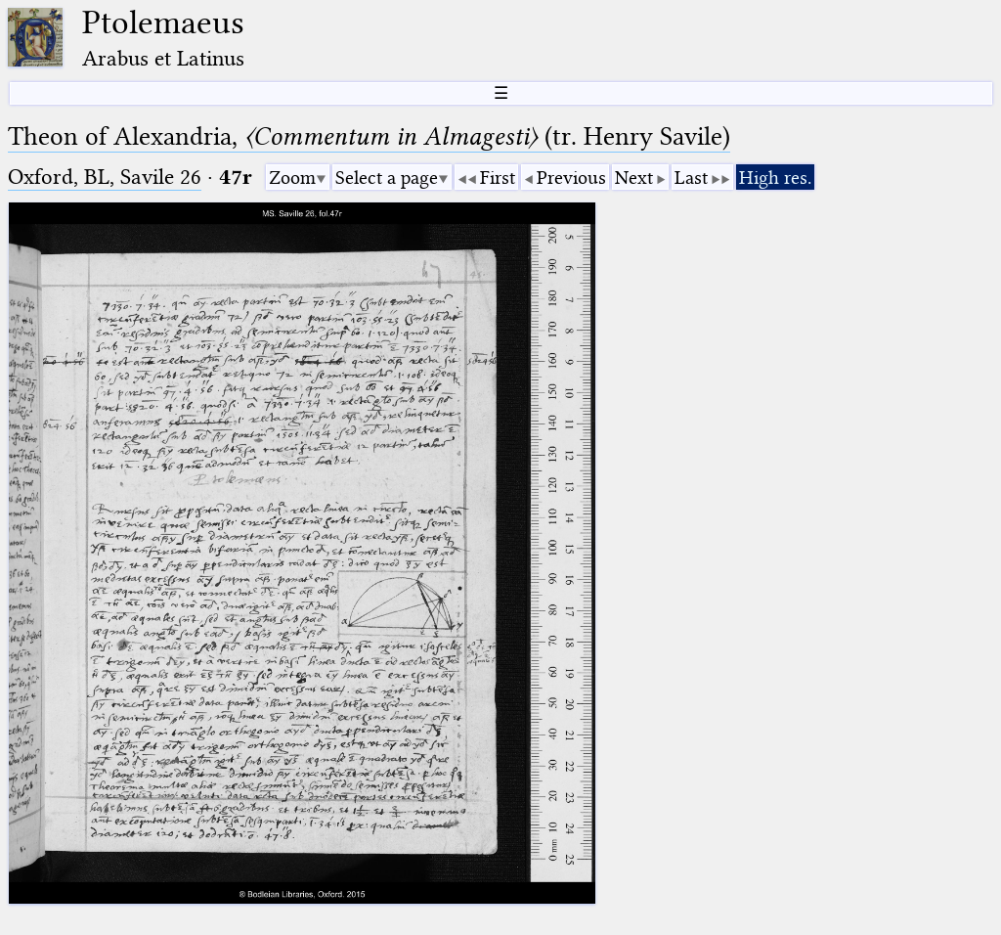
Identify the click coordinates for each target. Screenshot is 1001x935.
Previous (571, 177)
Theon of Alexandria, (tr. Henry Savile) (369, 136)
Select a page (386, 177)
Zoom (292, 177)
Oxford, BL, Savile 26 (104, 176)
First (497, 177)
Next (634, 177)
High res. (775, 177)
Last (691, 177)
